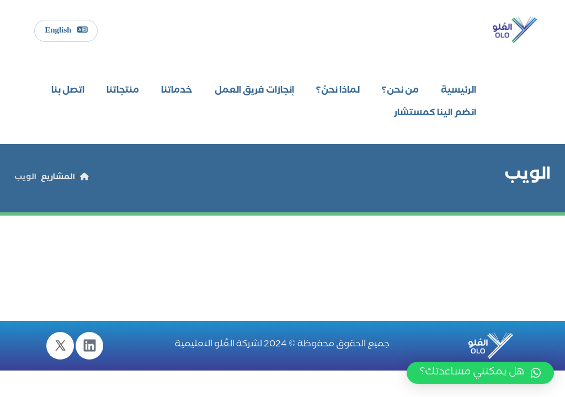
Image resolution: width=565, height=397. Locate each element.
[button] (480, 373)
